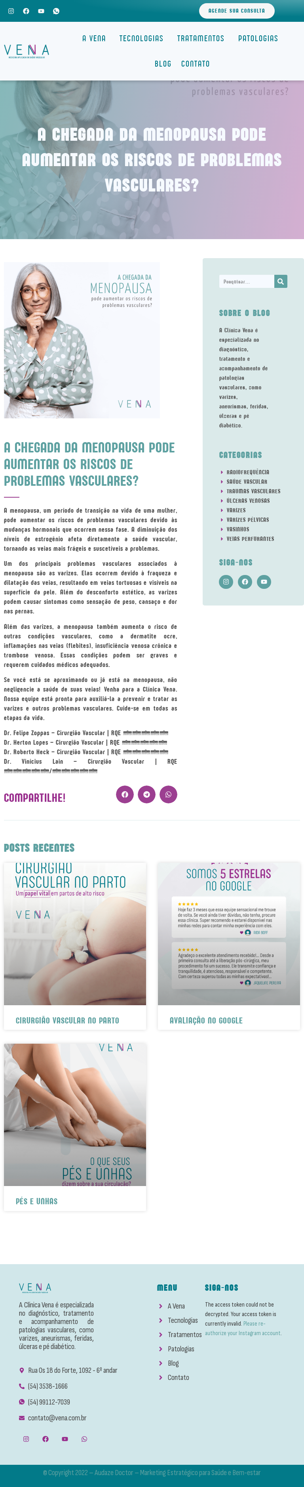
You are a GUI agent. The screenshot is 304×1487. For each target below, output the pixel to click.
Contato (195, 64)
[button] (125, 794)
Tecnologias (144, 38)
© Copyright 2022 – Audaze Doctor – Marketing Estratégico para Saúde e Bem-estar (152, 1472)
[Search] (280, 281)
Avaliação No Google (206, 1020)
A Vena (96, 38)
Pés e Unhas (37, 1201)
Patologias (260, 38)
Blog (163, 64)
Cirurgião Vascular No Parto (68, 1020)
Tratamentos (203, 38)
